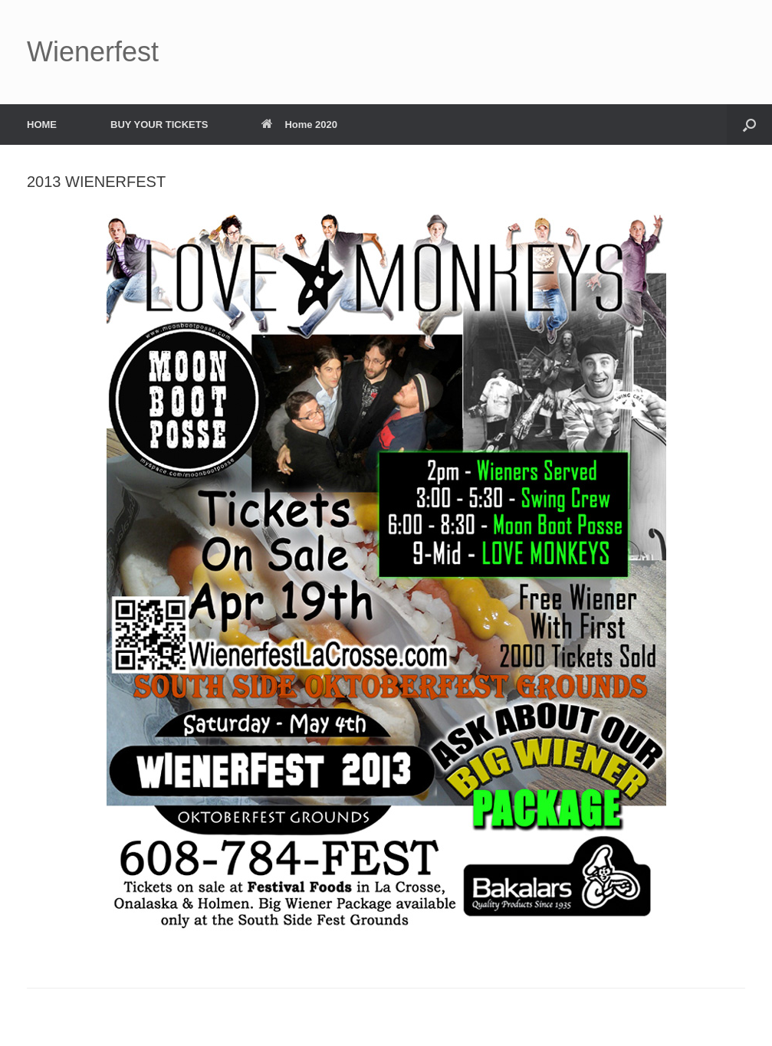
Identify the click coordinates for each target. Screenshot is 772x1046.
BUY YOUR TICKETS (159, 124)
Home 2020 (299, 124)
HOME (42, 124)
